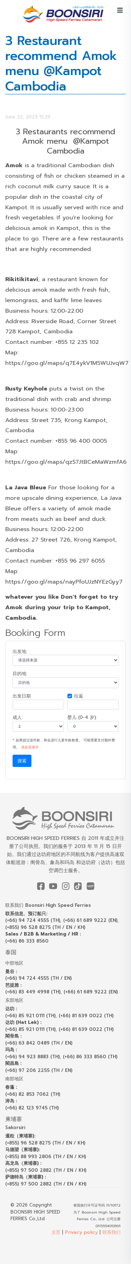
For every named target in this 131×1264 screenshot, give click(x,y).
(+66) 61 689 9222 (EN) (90, 920)
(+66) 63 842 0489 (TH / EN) (38, 1043)
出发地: (20, 651)
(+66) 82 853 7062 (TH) (32, 1094)
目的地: (20, 673)
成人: (18, 717)
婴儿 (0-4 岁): (82, 717)
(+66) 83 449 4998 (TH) (32, 991)
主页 (55, 1232)
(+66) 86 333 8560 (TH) (90, 1056)
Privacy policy (81, 1232)
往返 (78, 696)
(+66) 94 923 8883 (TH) (32, 1056)
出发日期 (22, 696)
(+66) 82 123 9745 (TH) (32, 1108)
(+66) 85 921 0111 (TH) (30, 1015)
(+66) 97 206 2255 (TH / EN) (38, 1070)
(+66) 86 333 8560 (27, 941)
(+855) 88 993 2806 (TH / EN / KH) (45, 1156)
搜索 (22, 760)
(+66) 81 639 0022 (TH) (86, 1015)
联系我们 (111, 1232)
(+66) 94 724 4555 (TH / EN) (38, 978)
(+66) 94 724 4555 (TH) (32, 920)
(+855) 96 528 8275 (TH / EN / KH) (45, 927)
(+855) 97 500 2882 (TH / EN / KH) (45, 1170)
